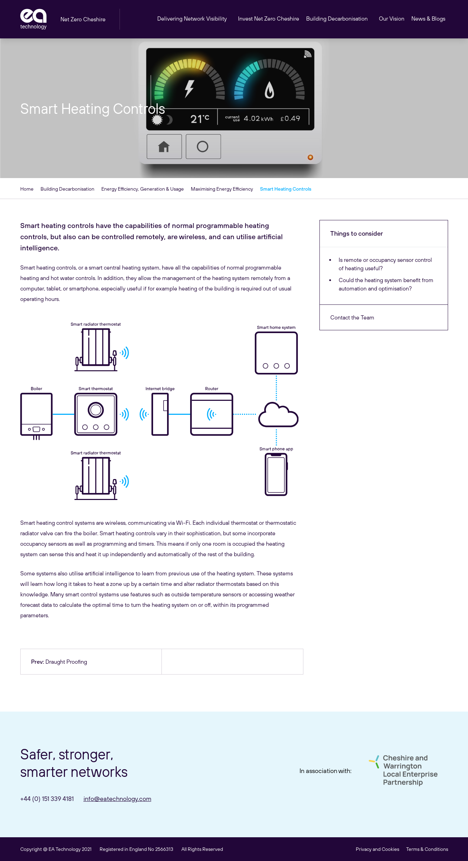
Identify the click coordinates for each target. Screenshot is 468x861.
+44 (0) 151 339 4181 (47, 798)
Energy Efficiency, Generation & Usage (142, 189)
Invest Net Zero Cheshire (268, 18)
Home (27, 189)
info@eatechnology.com (117, 798)
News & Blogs (428, 18)
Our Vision (391, 18)
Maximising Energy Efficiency (222, 189)
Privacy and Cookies (377, 849)
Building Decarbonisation (67, 189)
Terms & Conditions (427, 849)
